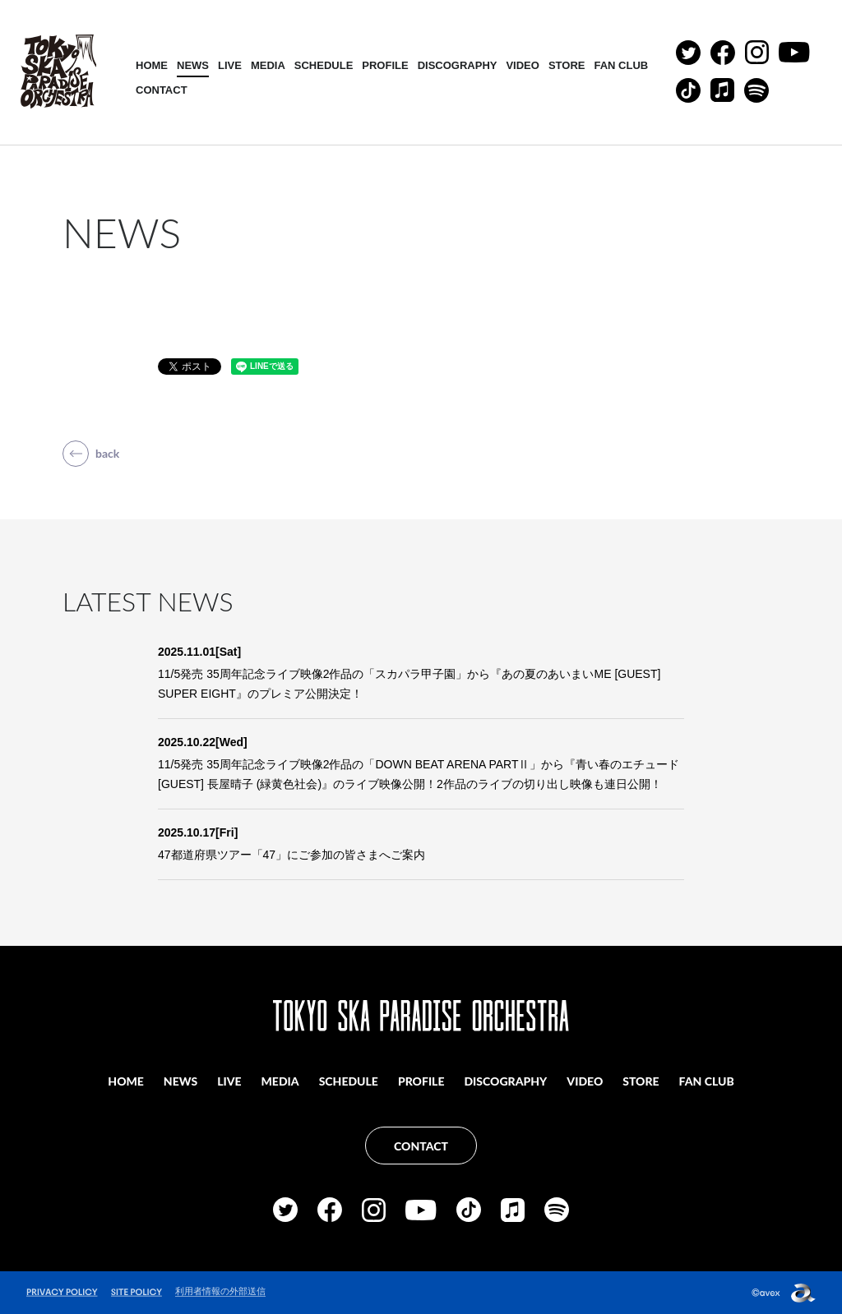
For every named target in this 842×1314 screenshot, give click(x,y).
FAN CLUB (621, 65)
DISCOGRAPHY (457, 65)
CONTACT (161, 90)
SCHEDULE (324, 65)
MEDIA (268, 65)
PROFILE (385, 65)
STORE (566, 65)
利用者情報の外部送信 (220, 1291)
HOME (152, 65)
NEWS (193, 65)
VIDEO (522, 65)
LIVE (230, 65)
